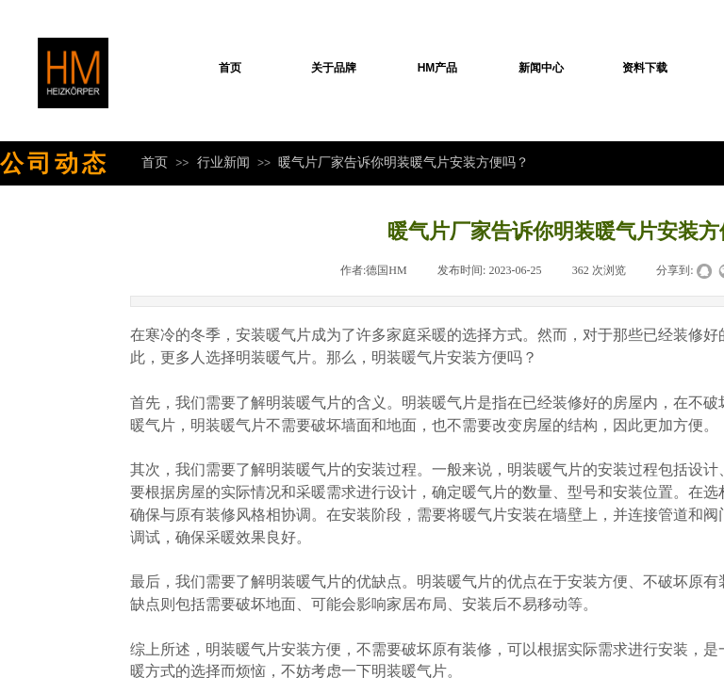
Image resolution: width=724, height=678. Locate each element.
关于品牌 (333, 67)
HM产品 (438, 67)
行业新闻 (223, 162)
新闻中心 (541, 67)
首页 (230, 67)
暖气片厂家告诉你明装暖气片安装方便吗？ (403, 162)
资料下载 (644, 67)
